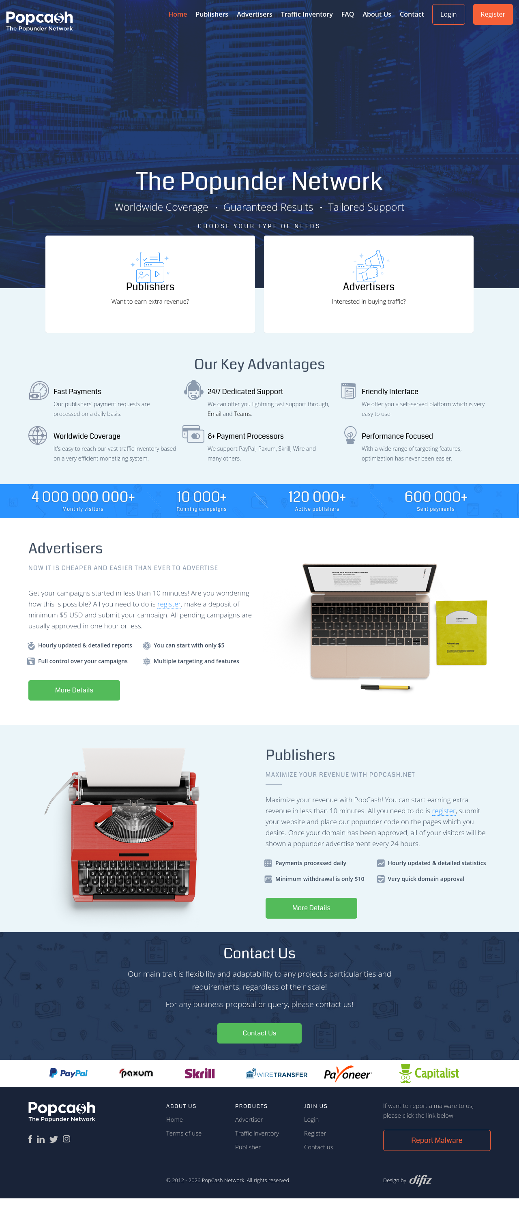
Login (448, 14)
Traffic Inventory (307, 14)
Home (174, 1151)
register (169, 634)
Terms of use (184, 1165)
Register (493, 14)
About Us (376, 14)
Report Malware (436, 1172)
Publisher (248, 1178)
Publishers (211, 14)
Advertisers (254, 14)
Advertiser (249, 1151)
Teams (242, 444)
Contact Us (260, 1064)
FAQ (347, 14)
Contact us (318, 1178)
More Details (77, 721)
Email (214, 444)
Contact (412, 14)
